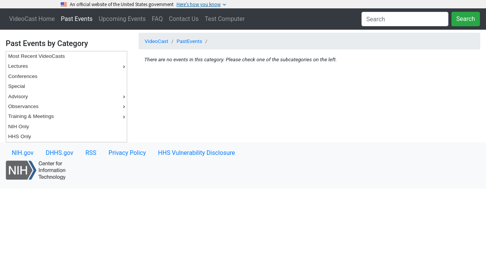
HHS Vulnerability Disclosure (196, 152)
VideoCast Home (32, 18)
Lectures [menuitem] (67, 66)
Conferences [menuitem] (22, 76)
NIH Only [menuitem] (18, 126)
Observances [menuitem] (67, 107)
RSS (90, 152)
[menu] (66, 96)
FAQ (157, 18)
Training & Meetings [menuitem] (67, 116)
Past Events (77, 18)
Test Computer (225, 18)
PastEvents (189, 41)
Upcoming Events (122, 18)
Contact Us (184, 18)
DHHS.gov (59, 152)
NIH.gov (22, 152)
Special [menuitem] (16, 86)
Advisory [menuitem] (67, 97)
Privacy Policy (127, 152)
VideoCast (156, 41)
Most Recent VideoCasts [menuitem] (36, 56)
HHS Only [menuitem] (19, 136)
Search (465, 18)
